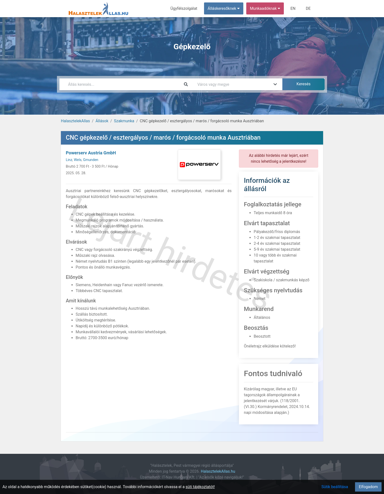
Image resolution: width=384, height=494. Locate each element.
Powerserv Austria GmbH (91, 152)
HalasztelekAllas (75, 121)
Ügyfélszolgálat (183, 8)
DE (308, 8)
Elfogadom (368, 486)
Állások (102, 121)
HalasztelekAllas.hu (218, 471)
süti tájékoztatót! (200, 486)
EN (293, 8)
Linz (69, 160)
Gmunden (90, 160)
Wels (78, 160)
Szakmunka (124, 121)
